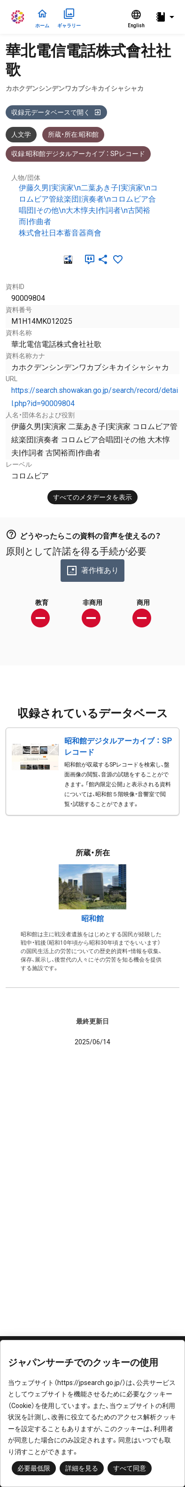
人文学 (21, 134)
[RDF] (67, 259)
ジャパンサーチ (18, 17)
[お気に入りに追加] (117, 259)
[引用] (87, 259)
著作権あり (92, 570)
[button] (166, 17)
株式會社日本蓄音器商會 (60, 232)
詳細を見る (81, 1468)
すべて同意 (129, 1468)
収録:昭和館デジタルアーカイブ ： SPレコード (78, 153)
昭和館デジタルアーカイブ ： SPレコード (118, 746)
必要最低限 (33, 1468)
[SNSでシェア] (102, 259)
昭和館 (92, 918)
